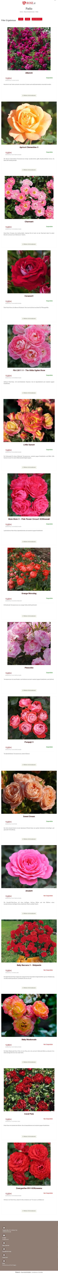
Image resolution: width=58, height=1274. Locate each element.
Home (21, 12)
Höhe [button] (20, 19)
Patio (37, 12)
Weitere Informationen (29, 95)
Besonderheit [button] (37, 19)
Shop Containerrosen (29, 12)
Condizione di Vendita (37, 1272)
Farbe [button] (27, 19)
